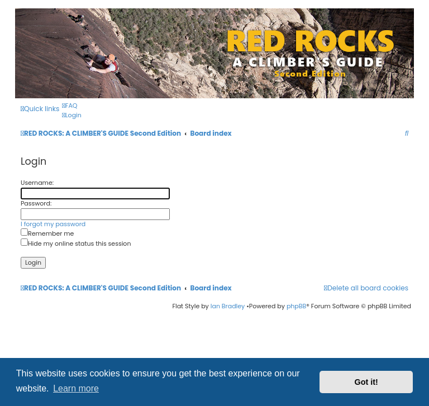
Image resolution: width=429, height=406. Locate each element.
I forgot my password (53, 224)
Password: (36, 203)
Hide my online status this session (76, 243)
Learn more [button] (76, 388)
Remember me (47, 233)
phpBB (296, 306)
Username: (37, 182)
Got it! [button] (366, 382)
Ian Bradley (228, 306)
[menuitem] (69, 106)
